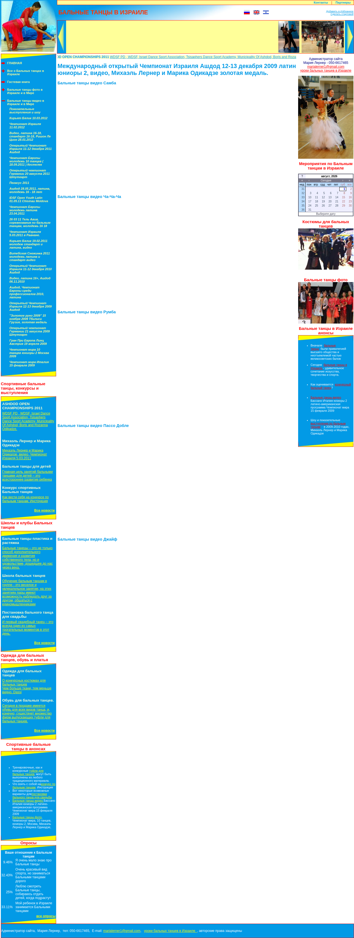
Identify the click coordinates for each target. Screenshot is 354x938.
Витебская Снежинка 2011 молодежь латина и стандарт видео (29, 257)
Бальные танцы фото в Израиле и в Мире (25, 91)
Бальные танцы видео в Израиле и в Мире (25, 102)
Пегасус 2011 (19, 182)
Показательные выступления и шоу (24, 110)
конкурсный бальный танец (331, 386)
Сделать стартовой (341, 14)
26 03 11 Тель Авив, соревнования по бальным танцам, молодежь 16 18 (29, 223)
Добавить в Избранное (339, 11)
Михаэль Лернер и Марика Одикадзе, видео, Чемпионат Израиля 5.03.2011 (24, 454)
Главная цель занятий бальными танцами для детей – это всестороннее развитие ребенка (27, 475)
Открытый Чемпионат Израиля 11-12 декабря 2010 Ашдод (30, 269)
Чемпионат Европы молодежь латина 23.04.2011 (24, 210)
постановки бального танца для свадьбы (32, 795)
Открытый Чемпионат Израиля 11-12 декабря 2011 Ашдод (30, 149)
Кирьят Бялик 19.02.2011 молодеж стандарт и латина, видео (28, 244)
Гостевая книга (18, 82)
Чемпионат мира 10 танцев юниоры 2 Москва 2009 (29, 353)
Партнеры (343, 2)
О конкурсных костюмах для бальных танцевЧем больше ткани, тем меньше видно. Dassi (26, 686)
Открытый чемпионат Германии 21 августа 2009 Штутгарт (29, 331)
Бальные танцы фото (27, 817)
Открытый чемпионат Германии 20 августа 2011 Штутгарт (29, 174)
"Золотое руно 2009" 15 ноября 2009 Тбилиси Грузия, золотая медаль (28, 319)
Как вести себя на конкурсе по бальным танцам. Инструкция (25, 499)
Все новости (44, 510)
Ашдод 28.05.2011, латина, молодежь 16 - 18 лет (29, 190)
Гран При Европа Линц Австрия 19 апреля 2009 (28, 342)
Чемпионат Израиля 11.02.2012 (25, 125)
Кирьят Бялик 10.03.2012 (28, 118)
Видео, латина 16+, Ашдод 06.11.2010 (30, 280)
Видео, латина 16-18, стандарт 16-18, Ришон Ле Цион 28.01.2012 (30, 136)
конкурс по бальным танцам (33, 785)
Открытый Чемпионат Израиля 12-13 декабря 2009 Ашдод (30, 306)
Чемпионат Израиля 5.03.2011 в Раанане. (25, 233)
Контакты (321, 2)
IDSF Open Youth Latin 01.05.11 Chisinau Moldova (28, 199)
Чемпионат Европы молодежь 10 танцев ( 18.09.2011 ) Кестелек (26, 161)
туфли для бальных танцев (27, 772)
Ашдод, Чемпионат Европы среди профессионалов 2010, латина (26, 292)
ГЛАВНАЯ (14, 63)
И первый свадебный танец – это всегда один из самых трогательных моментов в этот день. (27, 627)
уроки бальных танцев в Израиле (326, 70)
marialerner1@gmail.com (325, 67)
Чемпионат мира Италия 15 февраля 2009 (29, 363)
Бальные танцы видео (28, 800)
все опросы (46, 916)
